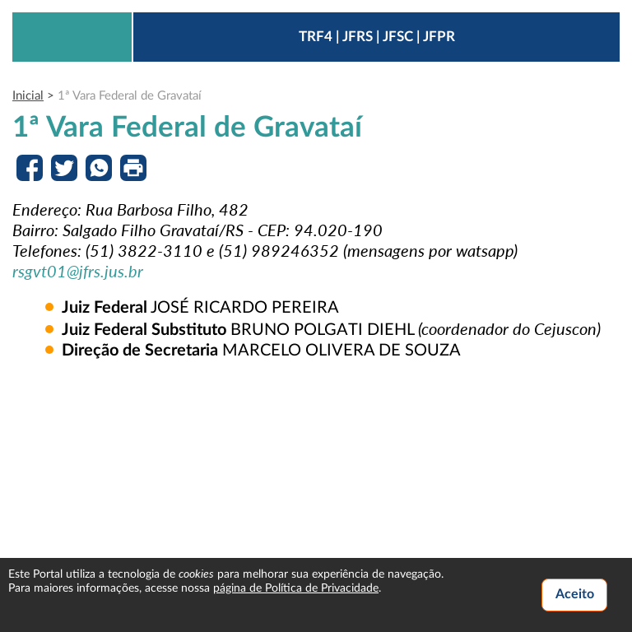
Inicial (28, 96)
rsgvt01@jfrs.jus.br (77, 271)
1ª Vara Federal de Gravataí (130, 96)
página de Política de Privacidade (296, 588)
